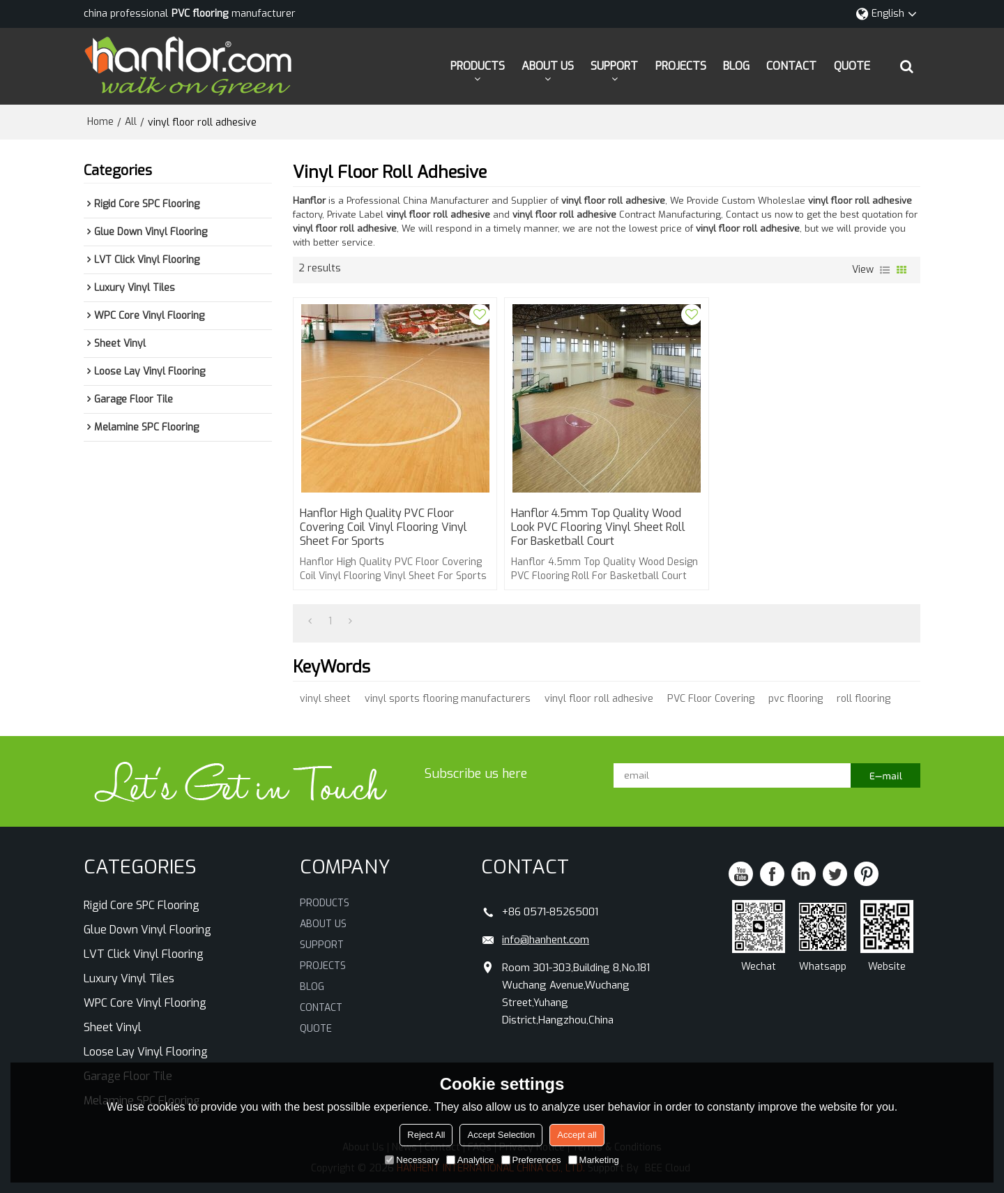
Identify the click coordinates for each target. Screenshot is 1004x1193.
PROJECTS (680, 66)
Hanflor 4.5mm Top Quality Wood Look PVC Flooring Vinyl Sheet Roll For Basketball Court (598, 527)
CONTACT (791, 66)
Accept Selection (501, 1135)
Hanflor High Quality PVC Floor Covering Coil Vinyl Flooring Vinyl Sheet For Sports (383, 527)
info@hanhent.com (545, 940)
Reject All (426, 1135)
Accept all (576, 1135)
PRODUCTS (477, 66)
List (884, 270)
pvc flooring (795, 698)
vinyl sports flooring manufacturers (448, 698)
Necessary (412, 1160)
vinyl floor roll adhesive (599, 698)
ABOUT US (548, 66)
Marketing (593, 1160)
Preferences (531, 1160)
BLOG (736, 66)
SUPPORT (614, 66)
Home (100, 121)
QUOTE (852, 66)
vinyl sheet (325, 698)
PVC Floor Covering (710, 698)
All (131, 121)
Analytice (470, 1160)
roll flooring (863, 698)
